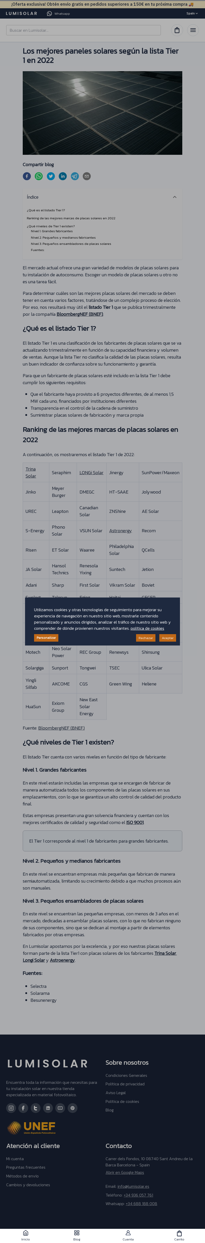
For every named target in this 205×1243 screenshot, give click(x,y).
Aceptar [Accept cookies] (168, 637)
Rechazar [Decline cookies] (146, 637)
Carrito (179, 1236)
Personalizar (46, 637)
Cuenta (128, 1236)
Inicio (25, 1236)
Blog (76, 1236)
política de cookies (147, 628)
